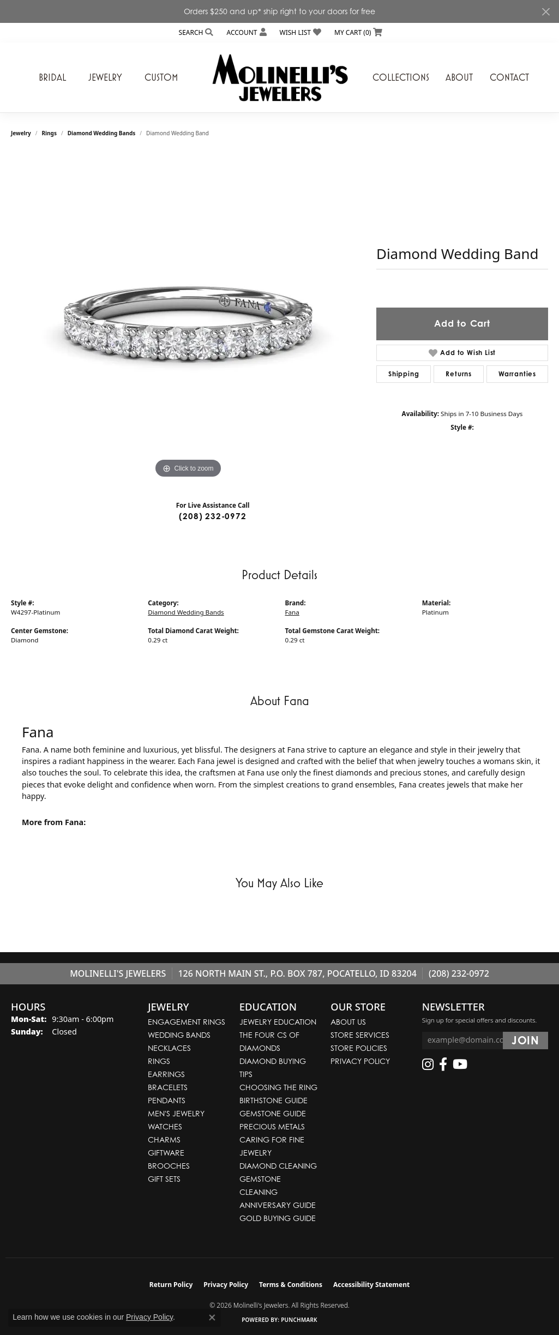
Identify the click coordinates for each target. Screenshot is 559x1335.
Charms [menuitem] (164, 1139)
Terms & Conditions (290, 1284)
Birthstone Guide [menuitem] (273, 1100)
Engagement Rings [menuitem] (186, 1021)
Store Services (359, 1034)
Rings (49, 133)
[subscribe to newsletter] (525, 1040)
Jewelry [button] (105, 77)
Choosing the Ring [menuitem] (278, 1087)
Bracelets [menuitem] (168, 1087)
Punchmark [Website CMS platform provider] (299, 1320)
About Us (348, 1021)
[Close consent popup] (212, 1317)
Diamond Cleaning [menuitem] (278, 1165)
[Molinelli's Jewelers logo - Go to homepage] (280, 77)
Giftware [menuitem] (166, 1152)
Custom (161, 77)
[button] (195, 32)
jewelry (21, 133)
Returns (459, 374)
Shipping (403, 374)
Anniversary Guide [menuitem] (277, 1205)
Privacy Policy (360, 1061)
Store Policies (358, 1048)
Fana (292, 612)
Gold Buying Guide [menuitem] (277, 1218)
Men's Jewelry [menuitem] (176, 1113)
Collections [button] (400, 77)
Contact (509, 77)
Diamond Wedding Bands (102, 133)
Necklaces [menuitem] (169, 1048)
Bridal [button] (52, 77)
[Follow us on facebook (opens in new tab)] (443, 1064)
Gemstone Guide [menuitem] (272, 1113)
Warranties (517, 374)
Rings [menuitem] (159, 1061)
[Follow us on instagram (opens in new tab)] (428, 1064)
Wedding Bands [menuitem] (179, 1034)
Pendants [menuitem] (166, 1100)
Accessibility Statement (371, 1284)
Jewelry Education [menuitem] (277, 1021)
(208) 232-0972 (212, 516)
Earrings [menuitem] (166, 1074)
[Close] (545, 12)
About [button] (459, 77)
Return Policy (171, 1284)
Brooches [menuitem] (169, 1165)
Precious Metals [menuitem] (272, 1126)
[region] (188, 317)
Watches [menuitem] (165, 1126)
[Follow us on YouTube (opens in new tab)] (460, 1064)
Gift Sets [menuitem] (164, 1178)
